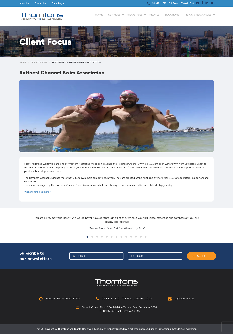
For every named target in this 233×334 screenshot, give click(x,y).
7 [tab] (116, 236)
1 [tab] (87, 236)
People (154, 14)
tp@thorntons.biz (184, 298)
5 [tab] (106, 236)
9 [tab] (126, 236)
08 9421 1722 (156, 3)
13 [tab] (145, 236)
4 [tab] (102, 236)
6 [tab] (111, 236)
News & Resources (198, 14)
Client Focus (39, 62)
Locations (172, 14)
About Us (24, 3)
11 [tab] (136, 236)
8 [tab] (121, 236)
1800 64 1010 (186, 3)
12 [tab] (140, 236)
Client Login (58, 3)
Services (114, 14)
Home (99, 14)
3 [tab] (97, 236)
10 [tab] (131, 236)
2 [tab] (92, 236)
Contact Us (40, 3)
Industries (135, 14)
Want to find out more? (37, 192)
